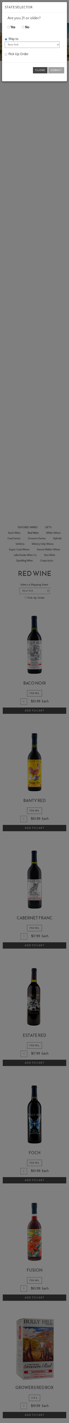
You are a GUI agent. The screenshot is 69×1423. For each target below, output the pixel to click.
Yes (11, 27)
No (25, 27)
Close (40, 70)
